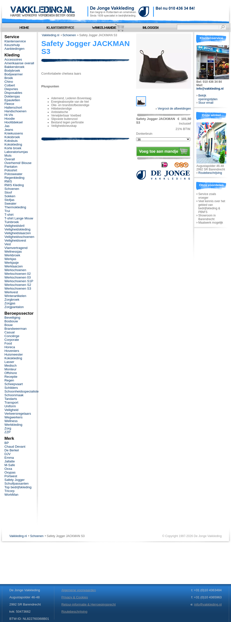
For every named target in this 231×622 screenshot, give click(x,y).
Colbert (9, 85)
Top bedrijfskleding (17, 487)
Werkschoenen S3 (17, 288)
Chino (8, 81)
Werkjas (10, 259)
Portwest (10, 476)
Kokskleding (13, 144)
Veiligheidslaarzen (17, 233)
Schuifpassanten (16, 483)
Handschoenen (15, 111)
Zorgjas (9, 303)
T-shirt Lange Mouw (18, 218)
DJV (7, 454)
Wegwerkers (13, 417)
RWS (8, 181)
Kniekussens (13, 133)
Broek (8, 78)
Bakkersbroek (14, 67)
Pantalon (10, 166)
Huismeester (13, 354)
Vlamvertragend (16, 248)
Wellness (11, 421)
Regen (9, 380)
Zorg (7, 428)
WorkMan (11, 494)
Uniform (10, 406)
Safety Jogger (14, 480)
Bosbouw (11, 321)
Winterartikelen (15, 296)
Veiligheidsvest (15, 240)
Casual (9, 332)
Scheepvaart (13, 384)
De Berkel (11, 450)
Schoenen (69, 35)
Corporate (11, 340)
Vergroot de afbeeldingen (173, 108)
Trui (7, 211)
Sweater (10, 203)
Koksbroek (12, 137)
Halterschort (13, 107)
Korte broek (12, 148)
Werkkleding (13, 424)
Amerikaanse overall (19, 63)
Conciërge (11, 336)
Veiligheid (11, 410)
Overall (9, 159)
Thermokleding (15, 207)
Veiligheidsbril (14, 226)
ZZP (7, 432)
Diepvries (11, 89)
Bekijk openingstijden (207, 97)
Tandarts (10, 399)
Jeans (8, 129)
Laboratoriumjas (16, 152)
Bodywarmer (13, 74)
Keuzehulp (12, 45)
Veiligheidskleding (17, 229)
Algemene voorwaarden (78, 590)
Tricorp (9, 491)
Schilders (11, 388)
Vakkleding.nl (50, 35)
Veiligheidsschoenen (19, 237)
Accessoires (13, 59)
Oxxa (8, 469)
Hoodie (9, 118)
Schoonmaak (14, 395)
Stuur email (205, 102)
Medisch (10, 365)
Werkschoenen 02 (17, 274)
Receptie (10, 376)
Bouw (8, 325)
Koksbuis (11, 141)
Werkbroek (12, 255)
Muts (8, 155)
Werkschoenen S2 (17, 285)
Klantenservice (15, 41)
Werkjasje (11, 262)
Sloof (8, 192)
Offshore (10, 373)
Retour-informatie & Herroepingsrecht (88, 604)
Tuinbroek (11, 222)
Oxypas (9, 472)
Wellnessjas (13, 251)
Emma (9, 457)
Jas (7, 126)
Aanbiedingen (14, 48)
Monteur (10, 369)
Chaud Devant (14, 446)
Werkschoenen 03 (17, 277)
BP (6, 443)
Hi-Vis (8, 115)
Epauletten (12, 100)
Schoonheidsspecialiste (21, 391)
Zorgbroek (11, 299)
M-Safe (9, 465)
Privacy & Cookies (74, 597)
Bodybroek (12, 70)
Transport (11, 402)
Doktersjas (12, 96)
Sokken (9, 196)
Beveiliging (12, 317)
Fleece (9, 104)
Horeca (9, 347)
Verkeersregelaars (17, 413)
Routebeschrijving (210, 173)
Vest (7, 244)
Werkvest (11, 292)
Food (8, 343)
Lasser (9, 362)
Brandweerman (15, 328)
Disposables (13, 93)
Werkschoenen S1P (18, 281)
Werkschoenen (15, 270)
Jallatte (9, 461)
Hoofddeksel (13, 122)
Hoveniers (11, 351)
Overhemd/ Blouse (17, 163)
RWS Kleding (14, 185)
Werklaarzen (13, 266)
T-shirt (9, 214)
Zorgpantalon (14, 307)
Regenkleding (14, 178)
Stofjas (9, 200)
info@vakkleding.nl (210, 88)
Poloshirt (10, 170)
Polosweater (13, 174)
